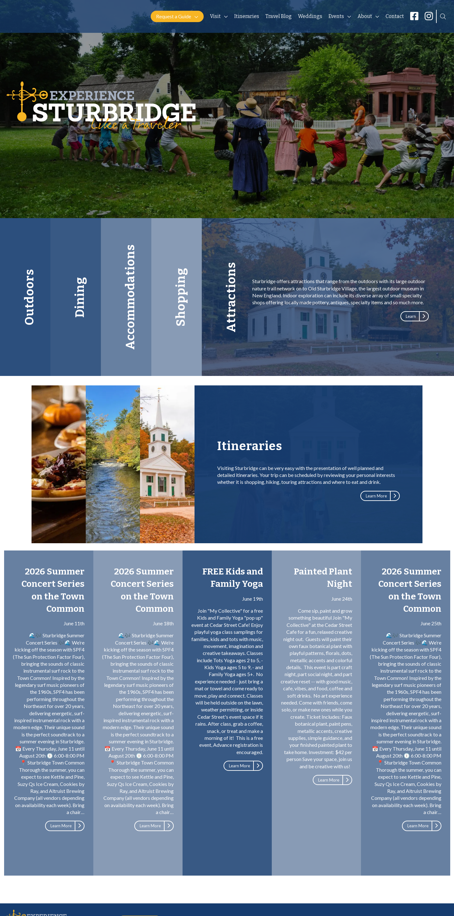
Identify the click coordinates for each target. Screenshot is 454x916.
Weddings (310, 16)
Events (336, 16)
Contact (395, 16)
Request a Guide (173, 16)
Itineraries (246, 16)
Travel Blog (278, 16)
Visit (215, 16)
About (365, 16)
